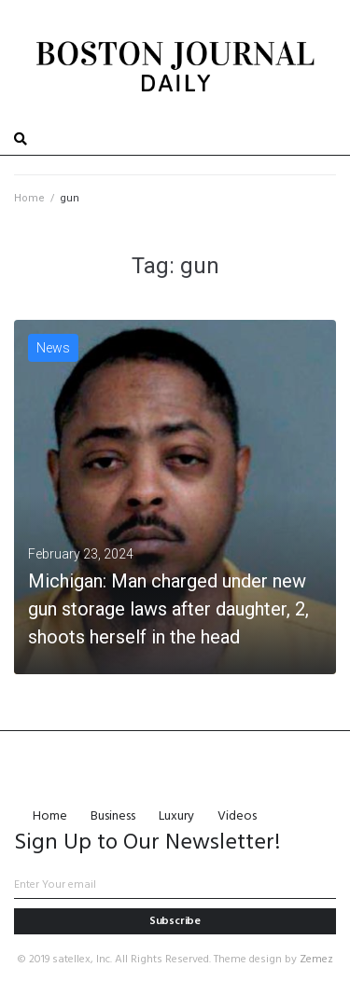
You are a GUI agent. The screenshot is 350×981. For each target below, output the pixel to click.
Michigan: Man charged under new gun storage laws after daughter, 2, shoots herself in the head (168, 609)
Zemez (316, 959)
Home (29, 198)
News (53, 347)
